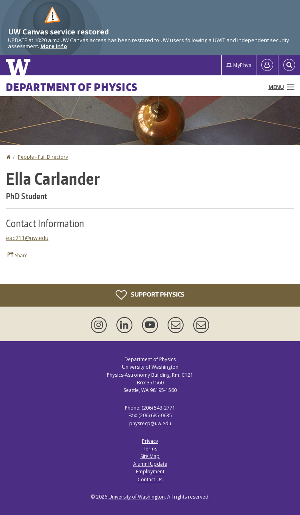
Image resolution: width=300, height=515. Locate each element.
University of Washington (136, 496)
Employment (150, 471)
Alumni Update (150, 463)
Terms (150, 448)
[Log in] (267, 65)
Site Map (150, 456)
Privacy (150, 441)
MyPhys (238, 65)
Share (18, 255)
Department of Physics (72, 87)
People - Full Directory (43, 156)
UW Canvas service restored (58, 31)
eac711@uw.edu (27, 238)
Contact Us (150, 479)
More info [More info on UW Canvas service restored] (53, 46)
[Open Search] (289, 65)
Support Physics (150, 295)
